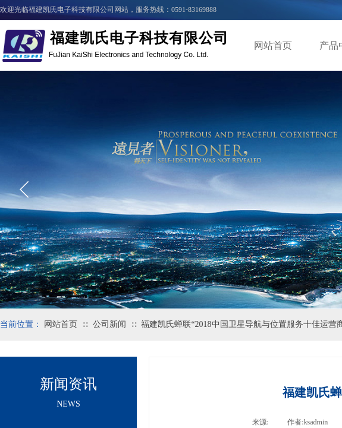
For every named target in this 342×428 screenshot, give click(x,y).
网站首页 (273, 45)
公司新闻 (109, 324)
